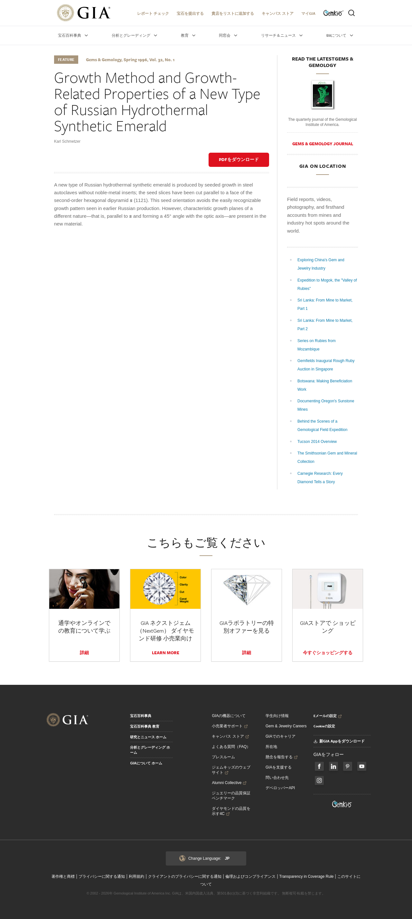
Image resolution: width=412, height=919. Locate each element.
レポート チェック (153, 13)
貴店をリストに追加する (232, 13)
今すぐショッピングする (327, 652)
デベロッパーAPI (280, 788)
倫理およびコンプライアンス (250, 876)
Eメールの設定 (328, 715)
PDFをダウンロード (239, 159)
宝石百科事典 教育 (144, 726)
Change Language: (204, 858)
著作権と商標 (63, 876)
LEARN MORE (165, 652)
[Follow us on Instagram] (319, 780)
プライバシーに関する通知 (102, 876)
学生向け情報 (277, 715)
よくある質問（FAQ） (231, 746)
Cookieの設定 (324, 726)
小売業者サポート (230, 726)
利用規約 (136, 876)
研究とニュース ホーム (148, 737)
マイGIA (308, 13)
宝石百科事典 (140, 716)
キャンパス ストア (278, 13)
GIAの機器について (229, 715)
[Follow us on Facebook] (319, 766)
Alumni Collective (229, 782)
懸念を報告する (282, 757)
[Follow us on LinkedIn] (333, 766)
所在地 (271, 746)
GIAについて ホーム (146, 763)
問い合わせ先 (277, 777)
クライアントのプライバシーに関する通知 (184, 876)
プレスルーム (223, 757)
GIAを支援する (279, 767)
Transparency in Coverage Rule (306, 876)
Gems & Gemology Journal (322, 143)
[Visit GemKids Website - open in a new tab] (342, 804)
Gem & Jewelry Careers (286, 726)
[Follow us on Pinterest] (348, 766)
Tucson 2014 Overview (317, 441)
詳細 (84, 652)
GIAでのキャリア (280, 736)
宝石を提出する (190, 13)
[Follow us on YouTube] (362, 766)
